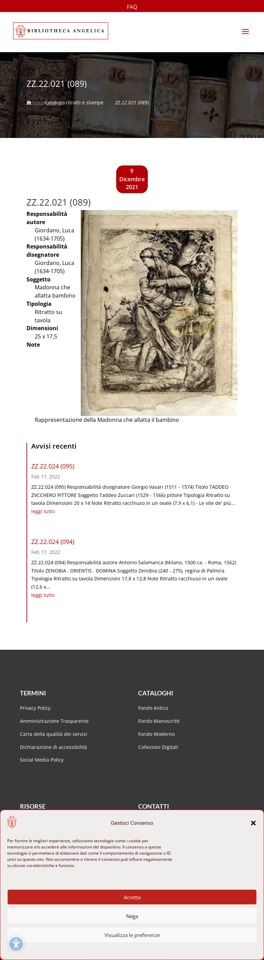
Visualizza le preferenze (132, 935)
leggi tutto (43, 511)
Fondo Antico (153, 708)
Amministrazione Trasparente (54, 721)
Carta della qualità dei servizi (53, 734)
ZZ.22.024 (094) (52, 541)
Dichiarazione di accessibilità (54, 747)
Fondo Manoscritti (159, 721)
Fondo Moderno (156, 734)
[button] (253, 823)
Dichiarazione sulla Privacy (144, 950)
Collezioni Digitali (158, 747)
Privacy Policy (35, 708)
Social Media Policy (42, 759)
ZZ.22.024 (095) (52, 466)
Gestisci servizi (25, 878)
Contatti (153, 806)
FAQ (132, 7)
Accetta (132, 897)
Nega (132, 916)
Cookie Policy (103, 950)
